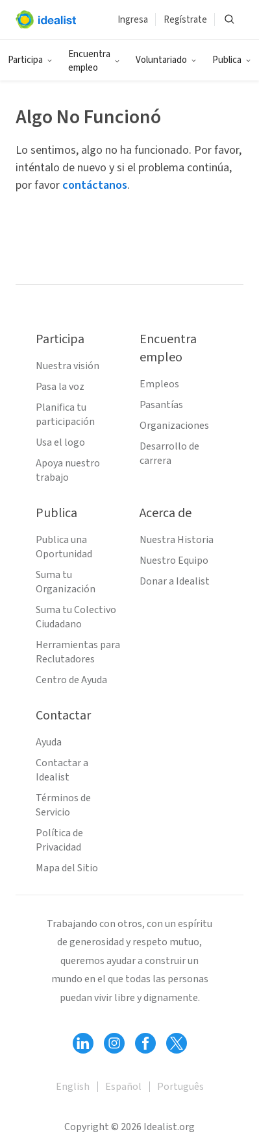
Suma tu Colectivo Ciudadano (76, 617)
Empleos (159, 384)
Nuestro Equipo (174, 560)
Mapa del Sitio (67, 868)
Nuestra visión (67, 366)
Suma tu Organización (65, 582)
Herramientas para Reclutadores (78, 652)
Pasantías (161, 405)
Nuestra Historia (177, 540)
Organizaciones (174, 425)
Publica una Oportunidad (64, 547)
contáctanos (94, 185)
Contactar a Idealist (62, 770)
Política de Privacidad (59, 840)
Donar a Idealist (175, 581)
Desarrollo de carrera (169, 453)
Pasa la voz (60, 387)
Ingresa (132, 20)
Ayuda (49, 742)
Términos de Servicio (63, 805)
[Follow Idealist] (83, 1043)
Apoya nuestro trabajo (68, 470)
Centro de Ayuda (71, 680)
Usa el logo (60, 442)
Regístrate (185, 20)
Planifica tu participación (65, 414)
